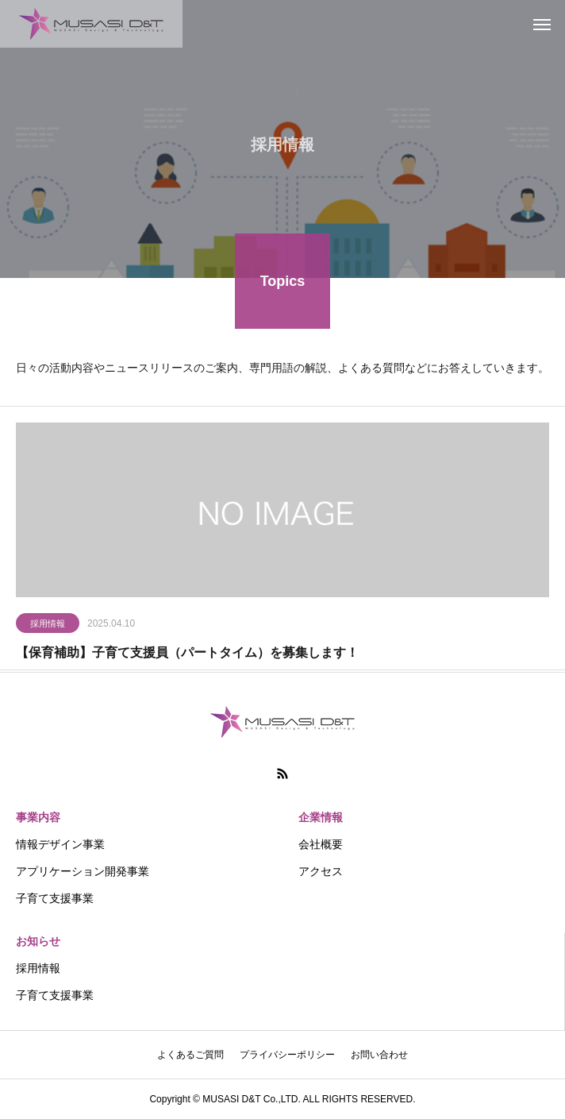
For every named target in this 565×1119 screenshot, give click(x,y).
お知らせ (38, 941)
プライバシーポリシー (287, 1054)
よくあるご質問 (190, 1054)
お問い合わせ (379, 1054)
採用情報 (47, 626)
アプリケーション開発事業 (82, 871)
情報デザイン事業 (60, 844)
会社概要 (320, 844)
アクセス (320, 871)
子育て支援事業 (55, 898)
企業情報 (320, 817)
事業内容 (38, 817)
